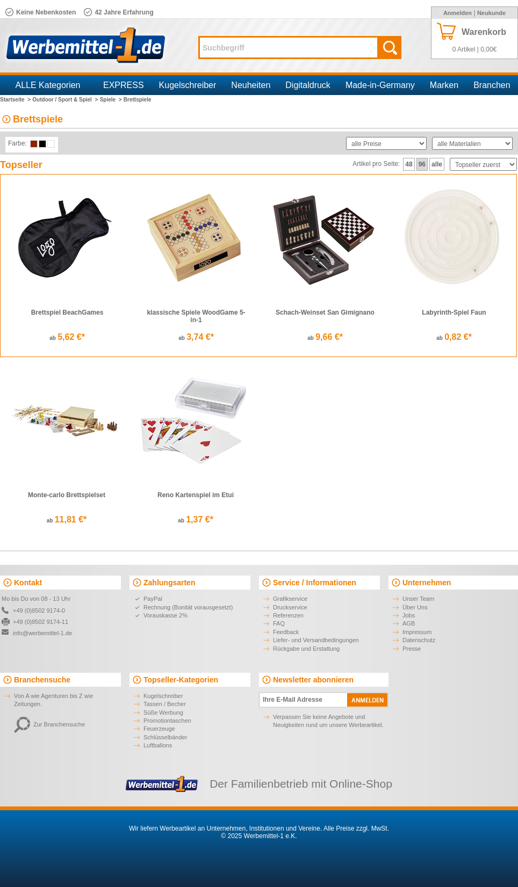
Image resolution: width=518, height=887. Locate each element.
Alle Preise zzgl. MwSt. (356, 828)
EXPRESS (123, 85)
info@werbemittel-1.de (42, 633)
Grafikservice (290, 598)
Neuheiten (250, 85)
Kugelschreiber (188, 85)
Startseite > (15, 100)
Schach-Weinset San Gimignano (325, 312)
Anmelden (457, 13)
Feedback (286, 632)
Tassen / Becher (164, 704)
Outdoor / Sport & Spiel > (65, 100)
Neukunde (491, 13)
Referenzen (288, 615)
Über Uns (414, 607)
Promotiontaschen (167, 720)
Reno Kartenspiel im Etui (195, 495)
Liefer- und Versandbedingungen (316, 640)
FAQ (279, 623)
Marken (444, 85)
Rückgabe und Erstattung (306, 648)
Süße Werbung (163, 712)
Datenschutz (418, 640)
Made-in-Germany (380, 85)
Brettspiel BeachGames (67, 312)
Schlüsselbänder (165, 737)
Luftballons (157, 745)
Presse (411, 648)
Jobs (408, 615)
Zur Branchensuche (49, 724)
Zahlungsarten (169, 582)
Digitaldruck (307, 85)
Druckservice (290, 607)
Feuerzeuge (159, 728)
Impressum (416, 632)
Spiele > (111, 100)
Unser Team (418, 598)
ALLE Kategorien (48, 85)
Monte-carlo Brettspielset (66, 495)
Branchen (491, 85)
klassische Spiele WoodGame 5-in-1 (196, 316)
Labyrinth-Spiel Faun (454, 312)
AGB (408, 623)
